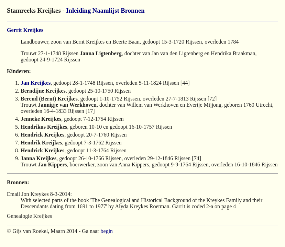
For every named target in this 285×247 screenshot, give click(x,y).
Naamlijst (105, 10)
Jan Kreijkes (36, 83)
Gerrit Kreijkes (25, 30)
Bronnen (132, 10)
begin (107, 231)
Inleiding (78, 10)
